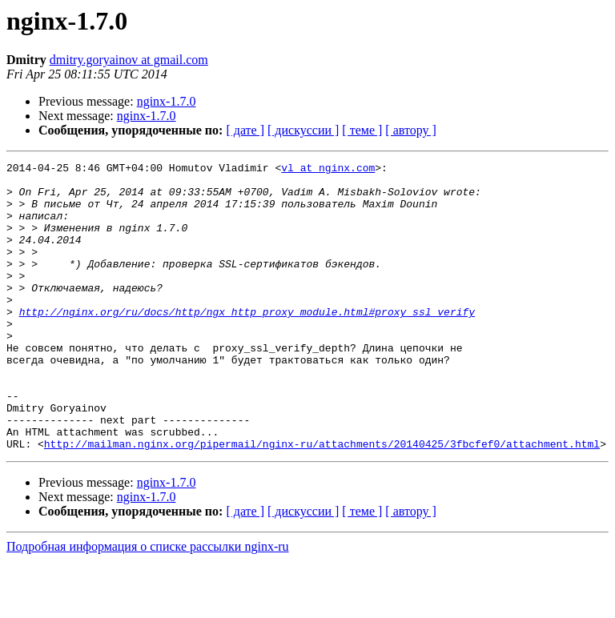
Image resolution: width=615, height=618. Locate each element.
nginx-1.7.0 (166, 101)
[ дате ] (245, 130)
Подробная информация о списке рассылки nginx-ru (147, 604)
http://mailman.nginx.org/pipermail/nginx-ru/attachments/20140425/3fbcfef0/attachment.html (322, 501)
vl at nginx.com (328, 170)
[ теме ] (362, 130)
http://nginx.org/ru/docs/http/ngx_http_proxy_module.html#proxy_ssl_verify (247, 342)
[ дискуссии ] (303, 130)
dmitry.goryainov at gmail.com (129, 59)
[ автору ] (410, 130)
